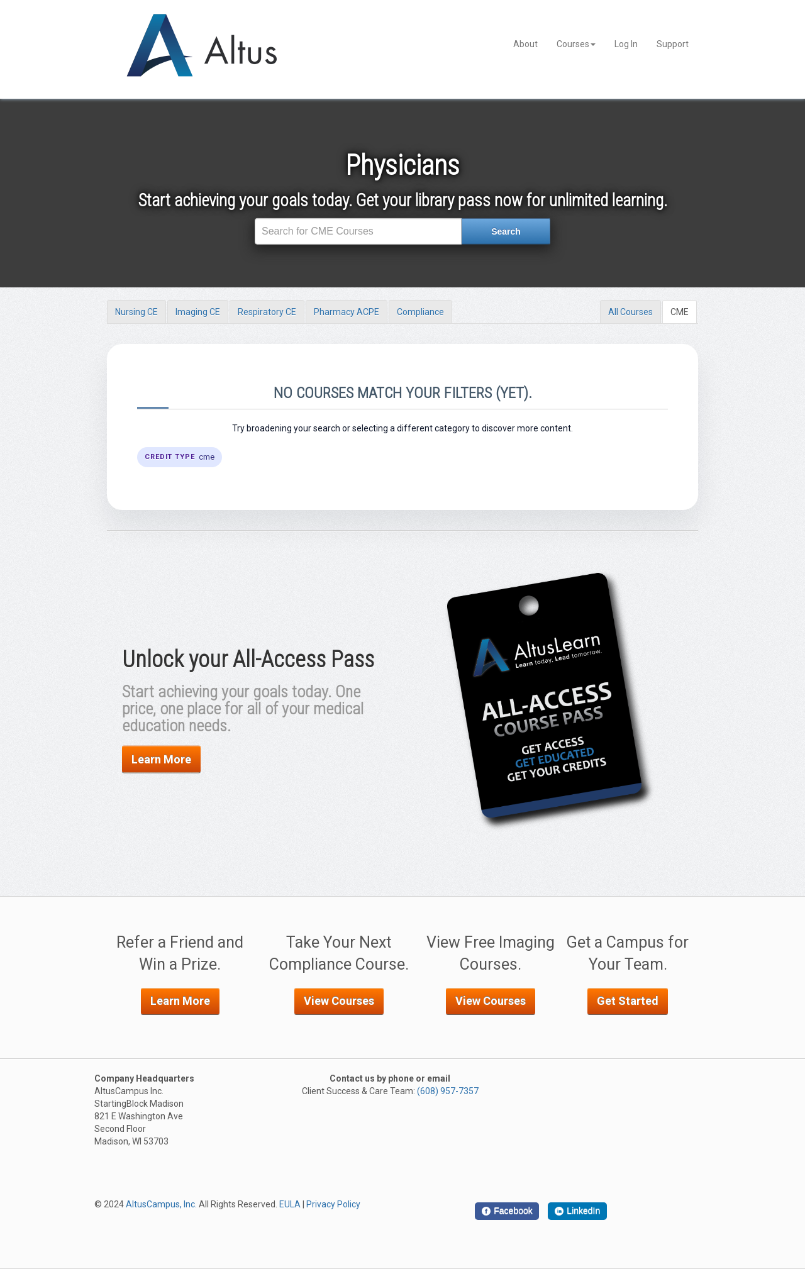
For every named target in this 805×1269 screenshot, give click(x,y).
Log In (626, 44)
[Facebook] (507, 1211)
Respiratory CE (267, 312)
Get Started (627, 1000)
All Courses (630, 312)
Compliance (420, 312)
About (525, 44)
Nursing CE (136, 312)
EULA (290, 1204)
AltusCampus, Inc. (161, 1204)
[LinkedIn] (577, 1211)
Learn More (161, 759)
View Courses (339, 1000)
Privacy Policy (333, 1204)
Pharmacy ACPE (346, 312)
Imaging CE (197, 312)
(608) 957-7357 (448, 1091)
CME (679, 312)
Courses (576, 44)
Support (673, 44)
